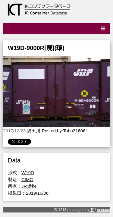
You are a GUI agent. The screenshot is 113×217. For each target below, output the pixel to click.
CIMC (27, 179)
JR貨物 (28, 186)
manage (103, 210)
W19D (27, 172)
